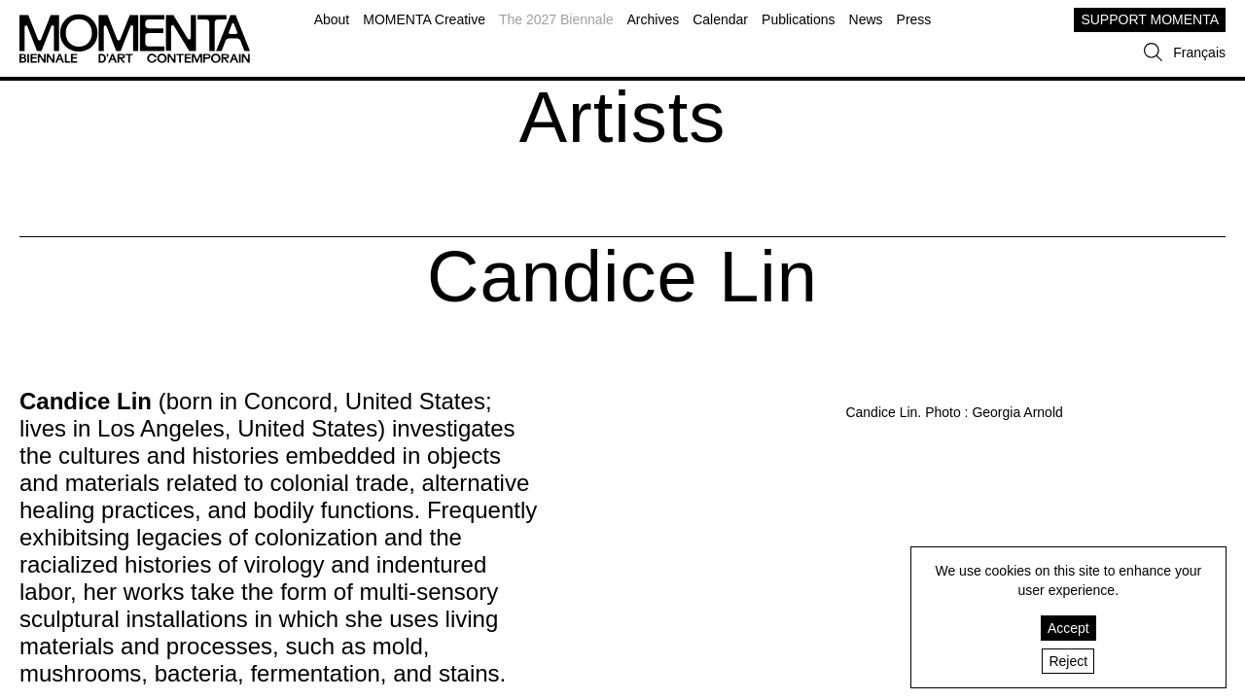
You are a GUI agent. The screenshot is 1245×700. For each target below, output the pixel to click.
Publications (799, 19)
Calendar (720, 19)
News (866, 19)
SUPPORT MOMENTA (1150, 19)
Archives (653, 19)
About (332, 19)
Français (1199, 52)
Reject (1068, 661)
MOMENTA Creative (424, 19)
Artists (623, 117)
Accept (1068, 628)
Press (914, 19)
